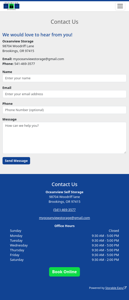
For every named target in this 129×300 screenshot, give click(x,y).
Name (7, 71)
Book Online (64, 271)
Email (7, 87)
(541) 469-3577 (64, 209)
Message (10, 119)
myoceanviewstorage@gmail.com (64, 217)
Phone (8, 103)
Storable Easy (115, 288)
